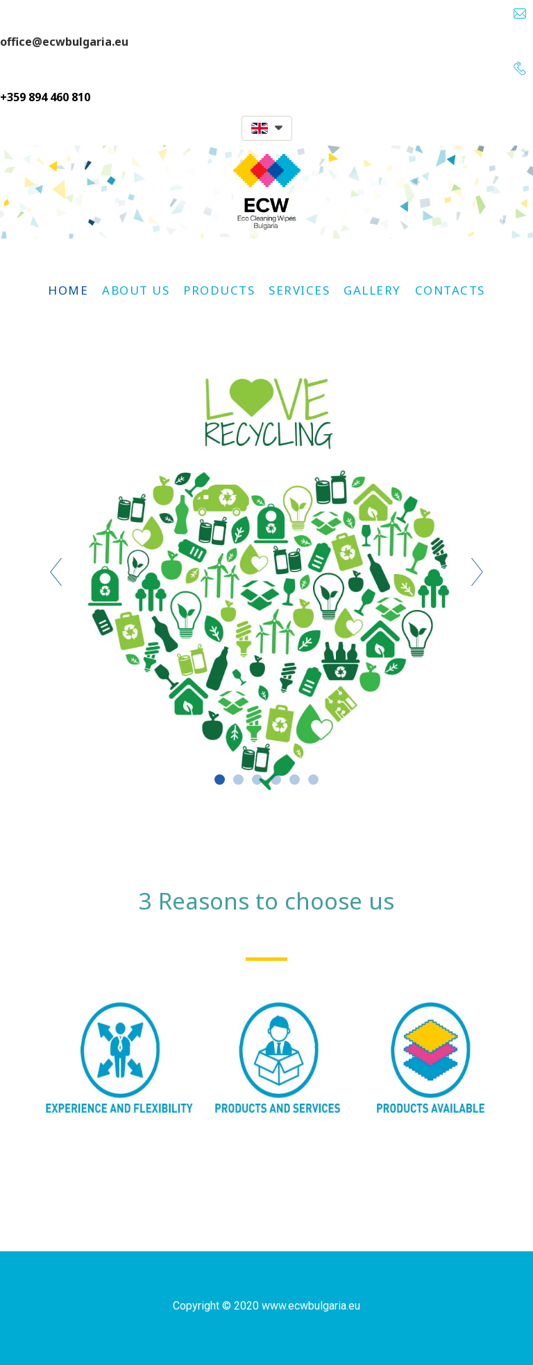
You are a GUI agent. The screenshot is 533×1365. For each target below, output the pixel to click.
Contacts (450, 290)
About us (135, 290)
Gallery (372, 290)
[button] (267, 128)
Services (299, 290)
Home (68, 290)
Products (219, 290)
